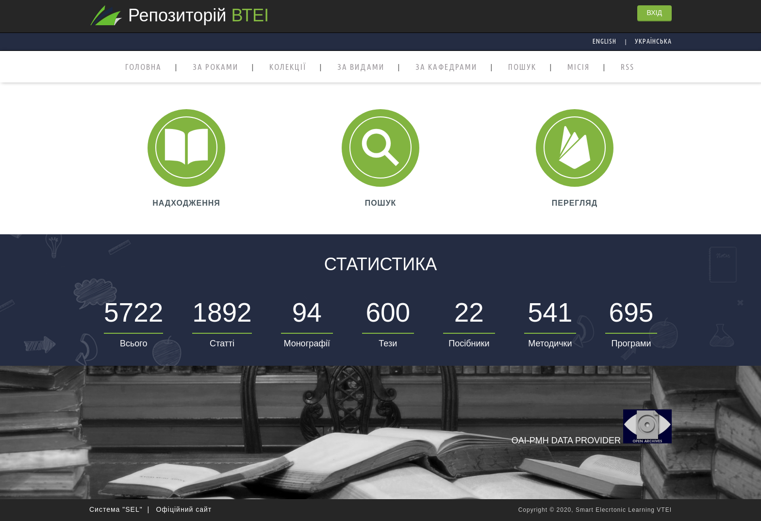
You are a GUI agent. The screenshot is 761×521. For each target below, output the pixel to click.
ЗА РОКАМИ (215, 67)
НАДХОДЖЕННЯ (186, 203)
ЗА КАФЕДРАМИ (446, 67)
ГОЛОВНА (143, 67)
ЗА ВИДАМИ (360, 67)
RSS (627, 67)
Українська (653, 41)
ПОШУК (522, 67)
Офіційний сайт (184, 509)
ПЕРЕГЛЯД (574, 203)
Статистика (380, 264)
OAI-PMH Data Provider (592, 427)
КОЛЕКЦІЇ (287, 67)
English (604, 41)
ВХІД (654, 12)
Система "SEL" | (119, 509)
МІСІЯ (578, 67)
